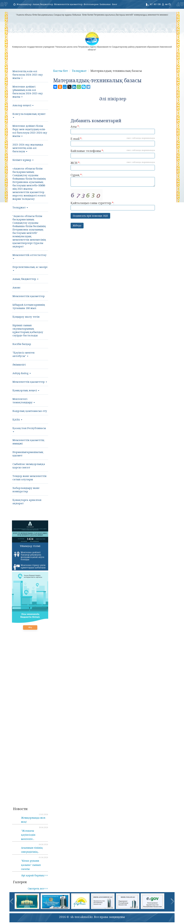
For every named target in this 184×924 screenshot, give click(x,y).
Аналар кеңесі (23, 105)
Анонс (16, 287)
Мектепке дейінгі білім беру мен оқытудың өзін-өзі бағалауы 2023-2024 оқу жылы (29, 131)
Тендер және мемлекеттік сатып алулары (29, 477)
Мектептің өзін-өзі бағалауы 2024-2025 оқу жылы (27, 74)
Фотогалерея (91, 4)
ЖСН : (113, 165)
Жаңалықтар (24, 4)
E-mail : (113, 141)
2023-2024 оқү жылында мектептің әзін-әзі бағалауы (27, 148)
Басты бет (60, 71)
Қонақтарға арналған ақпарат (26, 501)
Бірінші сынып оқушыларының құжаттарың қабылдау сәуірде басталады (27, 330)
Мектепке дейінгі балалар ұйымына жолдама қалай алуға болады (29, 556)
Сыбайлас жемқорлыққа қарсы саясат (28, 465)
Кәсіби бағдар (21, 344)
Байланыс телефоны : (113, 153)
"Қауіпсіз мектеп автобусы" (23, 354)
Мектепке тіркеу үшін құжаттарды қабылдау (30, 567)
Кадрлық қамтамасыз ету (29, 411)
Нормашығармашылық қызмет (27, 453)
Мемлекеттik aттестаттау (29, 256)
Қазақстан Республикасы (29, 429)
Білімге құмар (23, 160)
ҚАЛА (17, 419)
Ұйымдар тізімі (30, 546)
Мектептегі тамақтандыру (23, 400)
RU (155, 4)
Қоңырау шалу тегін (25, 316)
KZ (151, 4)
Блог (114, 4)
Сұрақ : (113, 180)
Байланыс (105, 4)
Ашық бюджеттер (43, 4)
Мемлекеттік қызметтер (68, 4)
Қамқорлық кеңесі (25, 390)
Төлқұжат (20, 207)
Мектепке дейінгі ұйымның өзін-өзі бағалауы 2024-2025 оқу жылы (27, 91)
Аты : (113, 129)
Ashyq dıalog (21, 373)
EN (159, 4)
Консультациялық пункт (28, 115)
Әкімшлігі (19, 364)
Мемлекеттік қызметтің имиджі (28, 441)
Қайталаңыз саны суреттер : (113, 200)
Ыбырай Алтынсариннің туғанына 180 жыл (28, 306)
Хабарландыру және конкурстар (25, 489)
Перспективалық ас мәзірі (29, 268)
